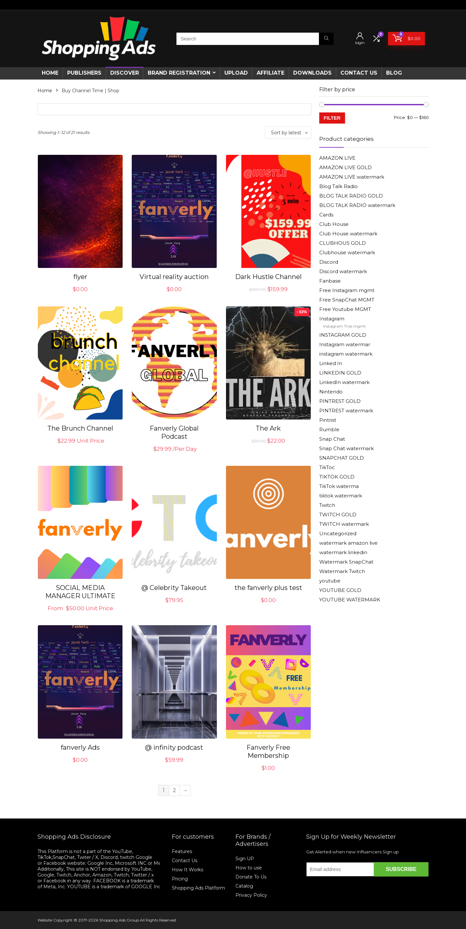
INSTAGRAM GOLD (342, 335)
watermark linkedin (343, 552)
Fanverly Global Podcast (174, 432)
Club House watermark (348, 233)
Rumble (329, 429)
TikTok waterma (339, 486)
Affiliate (270, 73)
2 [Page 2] (174, 790)
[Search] (326, 39)
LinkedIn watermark (344, 382)
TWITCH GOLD (337, 514)
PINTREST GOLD (340, 401)
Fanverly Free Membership (268, 751)
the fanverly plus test (268, 588)
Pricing (180, 879)
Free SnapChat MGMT (346, 300)
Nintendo (331, 392)
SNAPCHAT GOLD (341, 458)
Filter (332, 118)
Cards (326, 215)
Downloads (312, 73)
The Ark (268, 428)
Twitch (327, 505)
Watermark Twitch (342, 571)
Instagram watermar (344, 344)
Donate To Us (250, 877)
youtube (329, 581)
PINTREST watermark (346, 410)
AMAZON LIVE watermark (351, 177)
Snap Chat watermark (346, 448)
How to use (248, 868)
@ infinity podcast (174, 747)
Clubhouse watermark (347, 252)
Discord (328, 262)
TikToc (327, 467)
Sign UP (244, 859)
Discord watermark (343, 271)
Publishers (84, 73)
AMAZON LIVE (337, 158)
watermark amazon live (348, 543)
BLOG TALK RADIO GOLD (351, 196)
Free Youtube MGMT (345, 309)
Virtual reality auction (174, 277)
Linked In (330, 363)
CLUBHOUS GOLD (342, 243)
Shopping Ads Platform (198, 888)
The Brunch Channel (80, 428)
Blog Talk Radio (338, 186)
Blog (394, 73)
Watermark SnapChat (346, 562)
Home (50, 73)
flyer (80, 277)
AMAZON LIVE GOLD (345, 167)
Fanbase (330, 281)
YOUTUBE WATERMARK (349, 600)
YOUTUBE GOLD (340, 590)
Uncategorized (337, 533)
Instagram (331, 319)
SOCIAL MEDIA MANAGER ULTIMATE (80, 592)
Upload (236, 73)
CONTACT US (358, 73)
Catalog (244, 886)
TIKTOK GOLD (336, 477)
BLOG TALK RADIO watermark (357, 205)
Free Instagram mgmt (346, 290)
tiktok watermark (340, 496)
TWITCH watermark (344, 524)
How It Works (188, 870)
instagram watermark (345, 354)
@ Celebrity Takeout (174, 588)
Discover (124, 73)
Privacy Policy (251, 895)
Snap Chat (332, 439)
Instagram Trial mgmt (344, 326)
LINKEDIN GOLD (340, 373)
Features (182, 851)
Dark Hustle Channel (268, 277)
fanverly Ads (80, 747)
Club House (334, 224)
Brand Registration (179, 73)
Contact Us (184, 860)
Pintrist (327, 420)
